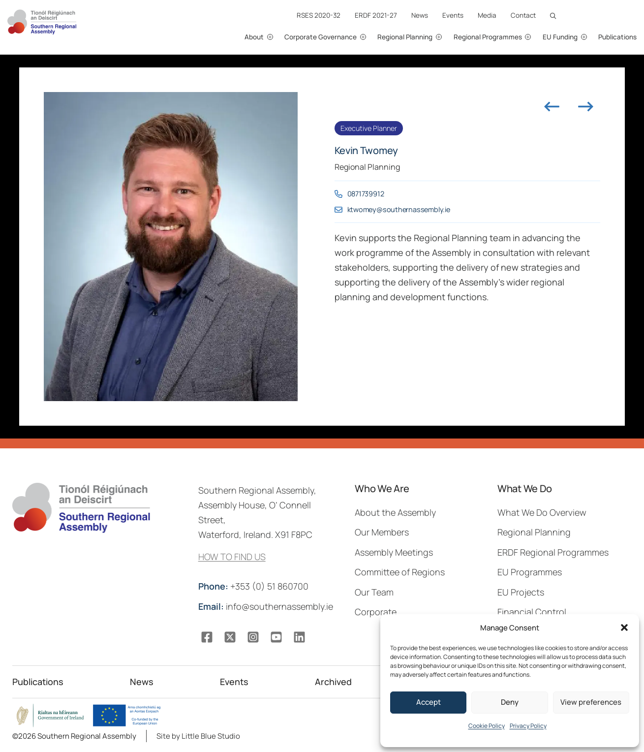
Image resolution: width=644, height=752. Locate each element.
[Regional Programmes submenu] (538, 37)
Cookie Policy (486, 725)
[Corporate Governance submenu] (373, 37)
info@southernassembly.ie (266, 606)
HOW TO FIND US (232, 557)
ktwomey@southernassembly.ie (398, 209)
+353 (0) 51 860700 (254, 586)
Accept (428, 702)
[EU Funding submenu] (594, 37)
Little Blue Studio (211, 736)
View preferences (590, 702)
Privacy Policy (528, 725)
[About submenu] (280, 37)
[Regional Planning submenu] (449, 37)
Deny (510, 702)
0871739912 (365, 193)
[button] (624, 627)
